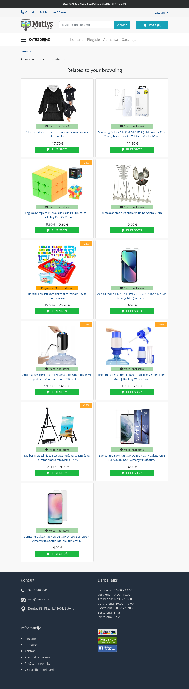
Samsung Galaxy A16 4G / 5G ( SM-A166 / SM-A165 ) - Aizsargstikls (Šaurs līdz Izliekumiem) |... (57, 539)
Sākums (26, 51)
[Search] (122, 25)
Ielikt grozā (57, 149)
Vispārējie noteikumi (39, 670)
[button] (161, 12)
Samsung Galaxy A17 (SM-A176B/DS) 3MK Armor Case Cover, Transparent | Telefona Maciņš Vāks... (132, 134)
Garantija (128, 39)
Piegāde (93, 39)
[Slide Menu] (36, 39)
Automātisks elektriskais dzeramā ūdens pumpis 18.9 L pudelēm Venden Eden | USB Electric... (57, 377)
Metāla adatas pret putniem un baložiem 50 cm (132, 213)
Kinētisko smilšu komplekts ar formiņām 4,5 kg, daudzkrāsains (57, 296)
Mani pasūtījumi (53, 12)
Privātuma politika (37, 663)
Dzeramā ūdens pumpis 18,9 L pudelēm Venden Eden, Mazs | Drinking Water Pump (132, 377)
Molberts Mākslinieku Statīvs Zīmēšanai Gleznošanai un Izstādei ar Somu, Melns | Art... (57, 458)
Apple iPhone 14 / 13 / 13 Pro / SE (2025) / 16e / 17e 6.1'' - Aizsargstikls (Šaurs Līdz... (132, 296)
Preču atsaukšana (37, 657)
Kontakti (29, 12)
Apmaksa (110, 39)
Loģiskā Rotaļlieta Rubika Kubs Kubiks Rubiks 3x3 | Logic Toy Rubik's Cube (57, 215)
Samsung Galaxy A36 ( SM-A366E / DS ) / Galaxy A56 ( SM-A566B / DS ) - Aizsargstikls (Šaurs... (132, 458)
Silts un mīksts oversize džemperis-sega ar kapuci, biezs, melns (57, 134)
